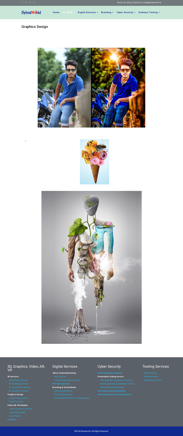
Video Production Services (20, 409)
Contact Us (137, 2)
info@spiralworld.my (152, 2)
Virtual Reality (14, 416)
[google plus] (30, 2)
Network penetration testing (112, 387)
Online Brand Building (63, 391)
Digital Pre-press (15, 401)
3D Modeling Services (18, 380)
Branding (106, 12)
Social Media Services (63, 394)
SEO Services (60, 376)
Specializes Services (152, 380)
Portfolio (11, 419)
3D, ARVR (67, 12)
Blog (129, 2)
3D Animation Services (18, 391)
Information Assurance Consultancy (115, 394)
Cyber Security (125, 12)
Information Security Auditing (111, 391)
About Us (121, 2)
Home (56, 12)
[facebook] (22, 2)
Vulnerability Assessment (110, 373)
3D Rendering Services (18, 384)
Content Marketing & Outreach (66, 380)
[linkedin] (34, 2)
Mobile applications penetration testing (116, 384)
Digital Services (87, 12)
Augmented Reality (16, 412)
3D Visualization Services (18, 387)
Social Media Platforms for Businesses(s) (71, 398)
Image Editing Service (17, 398)
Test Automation (150, 376)
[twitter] (26, 2)
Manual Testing (150, 373)
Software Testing (148, 12)
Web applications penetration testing (115, 380)
